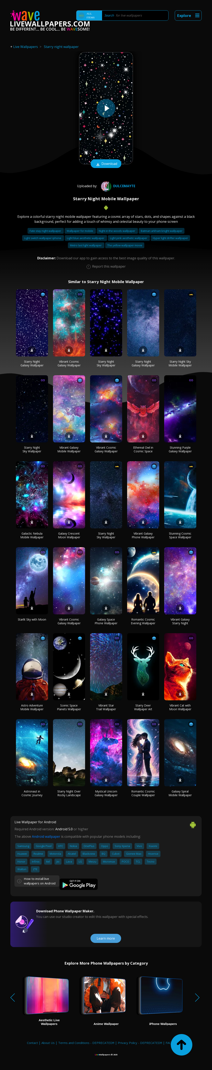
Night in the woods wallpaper (117, 231)
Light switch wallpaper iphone (43, 238)
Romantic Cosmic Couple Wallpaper (143, 793)
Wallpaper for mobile (80, 231)
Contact (32, 1043)
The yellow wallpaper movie (124, 245)
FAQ (169, 1043)
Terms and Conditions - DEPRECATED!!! (86, 1043)
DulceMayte (117, 186)
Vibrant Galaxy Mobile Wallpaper (69, 449)
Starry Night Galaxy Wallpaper (31, 363)
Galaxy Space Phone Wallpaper (106, 621)
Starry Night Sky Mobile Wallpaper (180, 363)
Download (106, 164)
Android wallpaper (46, 836)
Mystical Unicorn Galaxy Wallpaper (106, 793)
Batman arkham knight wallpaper (161, 231)
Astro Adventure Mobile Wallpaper (31, 707)
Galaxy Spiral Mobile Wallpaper (180, 793)
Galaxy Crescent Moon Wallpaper (69, 535)
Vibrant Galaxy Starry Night (180, 621)
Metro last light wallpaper (86, 245)
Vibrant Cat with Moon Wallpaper (180, 707)
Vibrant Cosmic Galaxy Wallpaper (69, 363)
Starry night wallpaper (61, 46)
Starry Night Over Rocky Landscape (69, 793)
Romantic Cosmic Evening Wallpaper (143, 621)
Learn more (106, 938)
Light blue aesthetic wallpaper (86, 238)
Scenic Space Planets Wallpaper (69, 707)
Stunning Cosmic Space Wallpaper (180, 535)
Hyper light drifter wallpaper (170, 238)
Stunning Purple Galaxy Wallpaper (180, 449)
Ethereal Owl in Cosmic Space (143, 449)
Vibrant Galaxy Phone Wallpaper (143, 535)
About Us (48, 1043)
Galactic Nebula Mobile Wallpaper (31, 535)
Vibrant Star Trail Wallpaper (106, 707)
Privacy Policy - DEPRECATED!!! (140, 1043)
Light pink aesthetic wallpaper (129, 238)
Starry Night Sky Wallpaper (106, 363)
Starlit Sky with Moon (32, 619)
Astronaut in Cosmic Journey (32, 793)
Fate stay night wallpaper (46, 231)
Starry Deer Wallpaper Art (143, 707)
